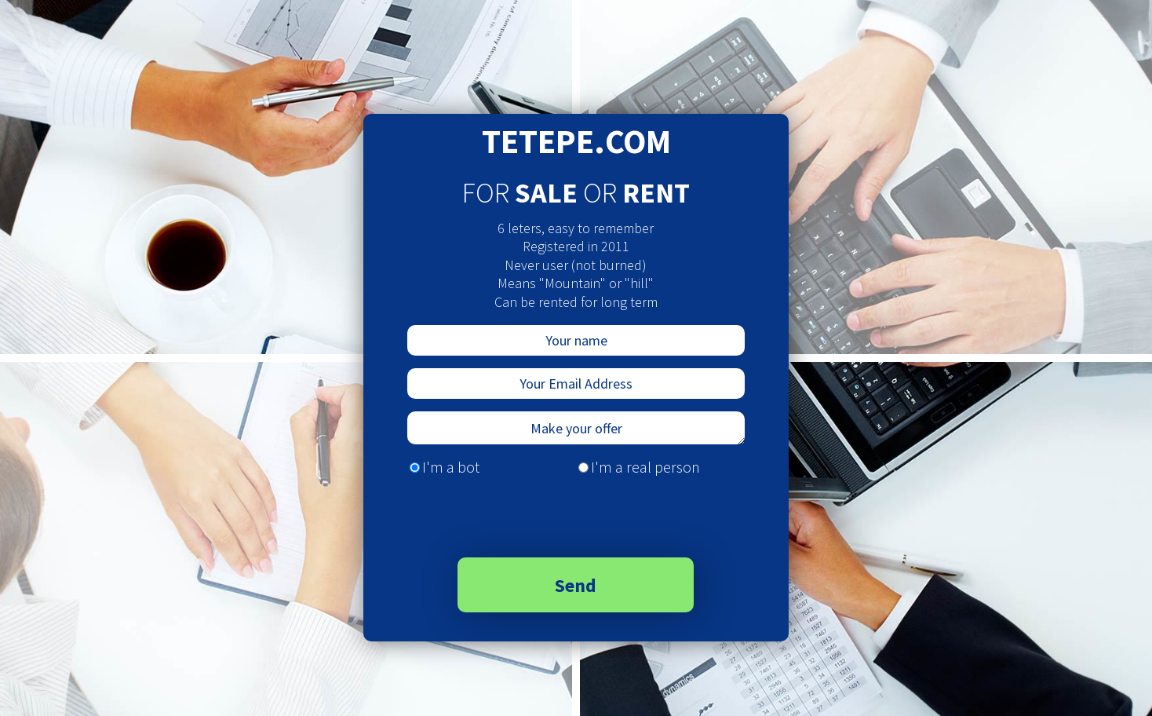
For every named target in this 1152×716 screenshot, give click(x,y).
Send (576, 584)
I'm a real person (645, 467)
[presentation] (518, 515)
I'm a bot (450, 467)
